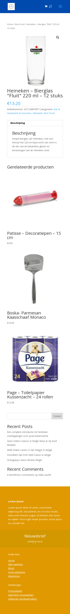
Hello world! (44, 474)
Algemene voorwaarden (21, 594)
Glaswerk (37, 113)
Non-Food (19, 24)
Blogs (11, 568)
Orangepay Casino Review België (24, 460)
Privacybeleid (15, 591)
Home (10, 24)
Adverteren (14, 576)
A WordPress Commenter (20, 474)
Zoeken (57, 416)
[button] (58, 37)
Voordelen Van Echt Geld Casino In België (29, 454)
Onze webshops (16, 572)
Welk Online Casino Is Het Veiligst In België (29, 450)
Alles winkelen (15, 564)
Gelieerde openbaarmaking (22, 598)
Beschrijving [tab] (17, 123)
